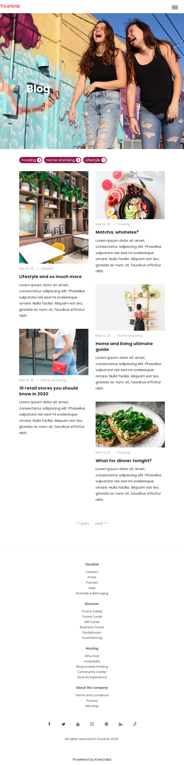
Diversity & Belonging (92, 593)
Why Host (92, 656)
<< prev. (83, 523)
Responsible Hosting (92, 666)
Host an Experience (92, 677)
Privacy (92, 700)
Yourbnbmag (92, 637)
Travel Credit (92, 616)
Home (31, 73)
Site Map (92, 706)
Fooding (32, 159)
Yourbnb (10, 6)
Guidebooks (92, 632)
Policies (92, 582)
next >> (101, 523)
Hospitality (92, 661)
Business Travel (92, 627)
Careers (92, 572)
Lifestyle (96, 159)
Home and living (63, 159)
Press (92, 577)
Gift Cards (92, 622)
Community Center (92, 672)
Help (92, 588)
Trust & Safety (92, 611)
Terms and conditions (92, 695)
